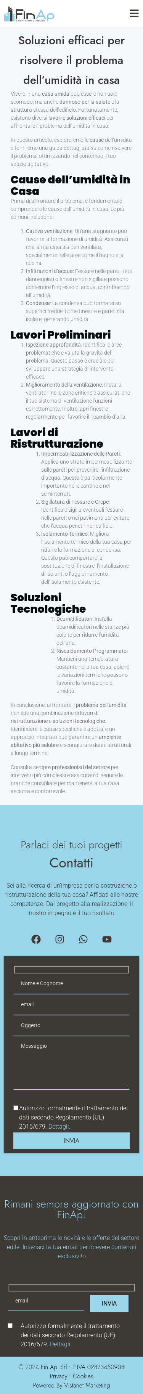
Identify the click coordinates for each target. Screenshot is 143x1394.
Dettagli (58, 1126)
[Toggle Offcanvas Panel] (134, 13)
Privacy (58, 1376)
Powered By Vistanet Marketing (71, 1385)
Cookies (83, 1376)
